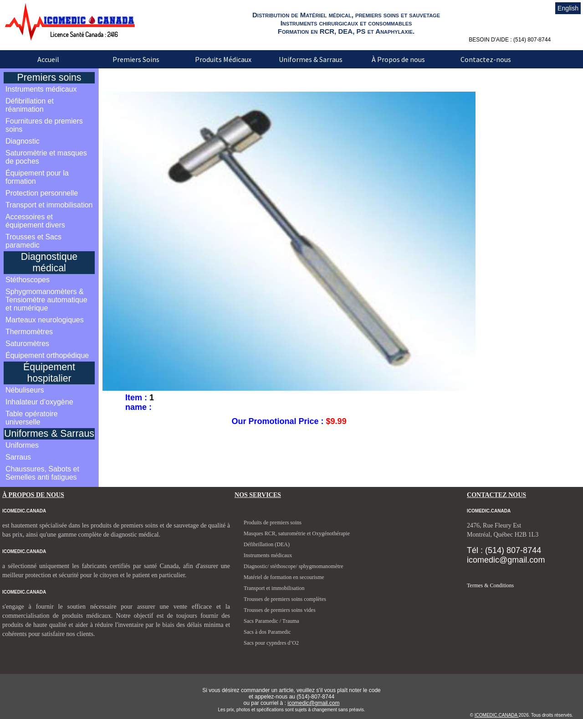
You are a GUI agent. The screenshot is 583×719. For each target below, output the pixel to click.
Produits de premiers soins (273, 522)
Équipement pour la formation (37, 177)
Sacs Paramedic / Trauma (271, 621)
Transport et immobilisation (48, 205)
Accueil (48, 59)
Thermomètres (29, 332)
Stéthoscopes (27, 280)
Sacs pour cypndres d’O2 (271, 643)
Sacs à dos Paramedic (267, 632)
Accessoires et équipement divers (35, 221)
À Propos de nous (398, 59)
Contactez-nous (485, 59)
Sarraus (18, 457)
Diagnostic (22, 141)
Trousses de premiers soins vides (280, 610)
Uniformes (22, 445)
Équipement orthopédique (47, 355)
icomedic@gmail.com (313, 703)
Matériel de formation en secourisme (284, 577)
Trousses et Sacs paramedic (33, 241)
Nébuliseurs (24, 390)
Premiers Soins (136, 59)
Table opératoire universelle (31, 418)
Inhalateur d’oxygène (39, 402)
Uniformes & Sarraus (311, 59)
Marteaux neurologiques (44, 320)
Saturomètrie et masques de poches (46, 157)
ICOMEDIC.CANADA (497, 715)
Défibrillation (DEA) (267, 544)
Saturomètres (27, 343)
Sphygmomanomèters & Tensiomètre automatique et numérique (46, 300)
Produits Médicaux (223, 59)
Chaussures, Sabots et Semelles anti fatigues (42, 473)
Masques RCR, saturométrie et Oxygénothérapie (297, 533)
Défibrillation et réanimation (29, 105)
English (567, 8)
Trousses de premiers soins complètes (285, 599)
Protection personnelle (41, 193)
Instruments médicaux (41, 89)
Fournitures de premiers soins (44, 125)
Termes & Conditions (490, 585)
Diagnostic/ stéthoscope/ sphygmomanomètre (293, 566)
